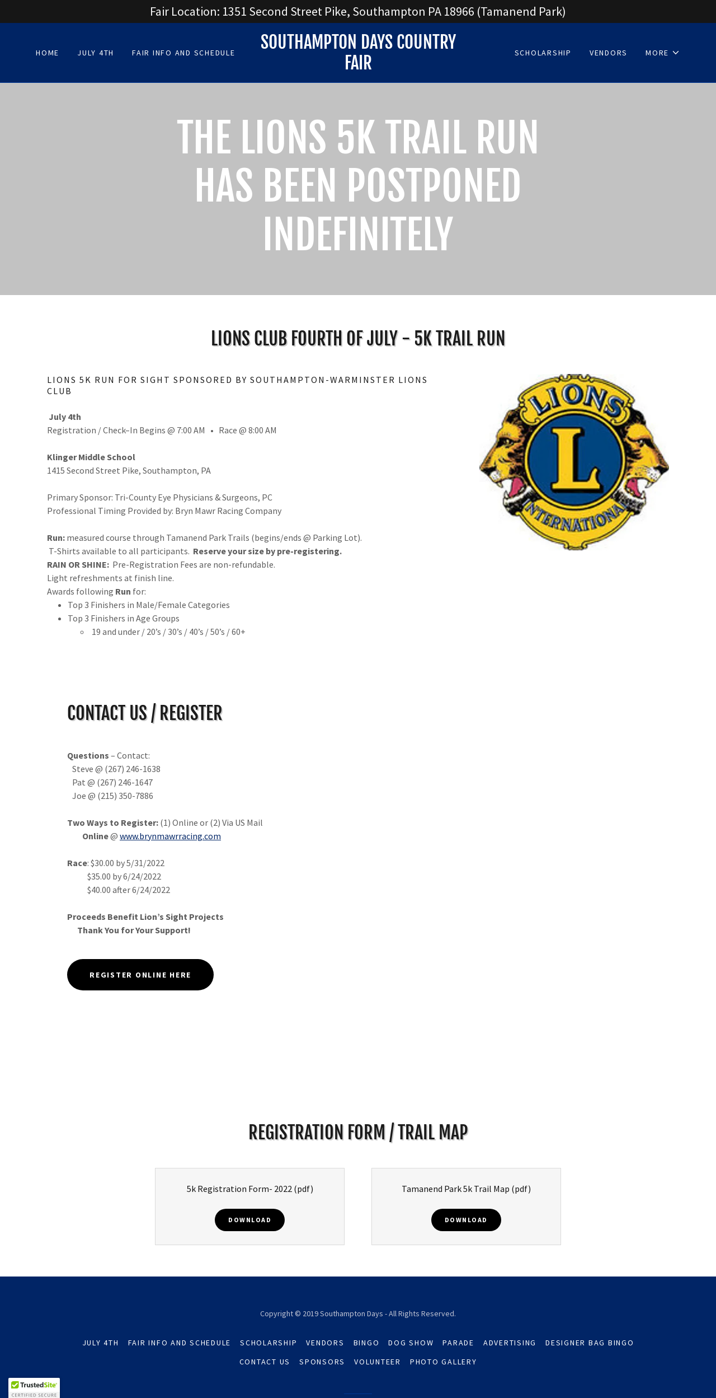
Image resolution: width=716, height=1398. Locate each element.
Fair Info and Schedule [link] (183, 53)
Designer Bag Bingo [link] (589, 1343)
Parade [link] (458, 1343)
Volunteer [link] (377, 1362)
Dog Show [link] (411, 1343)
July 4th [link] (95, 53)
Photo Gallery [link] (443, 1362)
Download (249, 1219)
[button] (663, 52)
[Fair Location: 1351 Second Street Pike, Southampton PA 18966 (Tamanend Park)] (358, 11)
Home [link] (47, 53)
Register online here (140, 975)
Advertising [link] (509, 1343)
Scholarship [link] (543, 53)
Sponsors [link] (322, 1362)
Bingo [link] (367, 1343)
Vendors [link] (609, 53)
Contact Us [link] (265, 1362)
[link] (358, 66)
